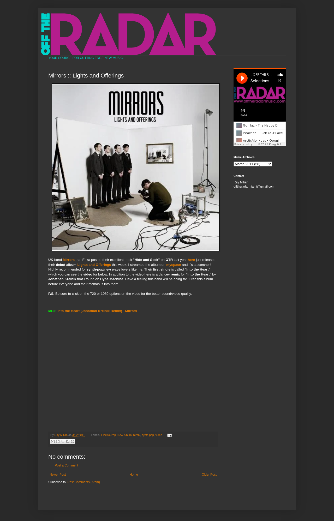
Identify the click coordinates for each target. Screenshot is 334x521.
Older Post (209, 474)
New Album (124, 434)
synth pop (148, 434)
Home (134, 474)
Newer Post (58, 474)
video (159, 434)
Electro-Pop (108, 434)
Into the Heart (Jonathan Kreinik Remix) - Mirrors (97, 311)
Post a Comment (66, 465)
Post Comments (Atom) (83, 482)
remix (136, 434)
